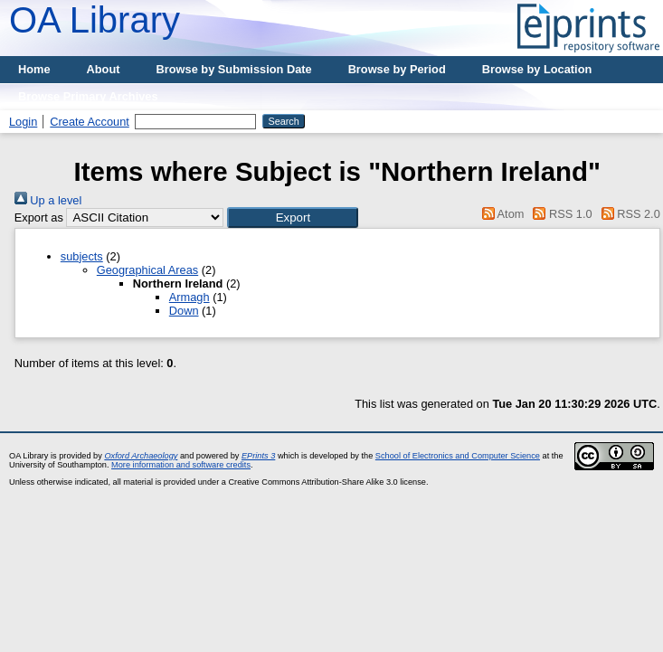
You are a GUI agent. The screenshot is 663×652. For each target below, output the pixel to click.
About (103, 69)
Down (184, 310)
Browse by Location (537, 69)
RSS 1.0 (559, 214)
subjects (82, 256)
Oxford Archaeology (140, 455)
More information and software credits (181, 464)
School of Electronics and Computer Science (457, 455)
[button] (292, 217)
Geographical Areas (147, 270)
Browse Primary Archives (88, 96)
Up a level (47, 200)
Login (23, 121)
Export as (38, 217)
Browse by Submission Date (234, 69)
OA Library (94, 20)
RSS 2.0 (627, 214)
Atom (500, 214)
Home (34, 69)
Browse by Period (397, 69)
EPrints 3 (258, 455)
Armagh (189, 297)
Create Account (89, 121)
